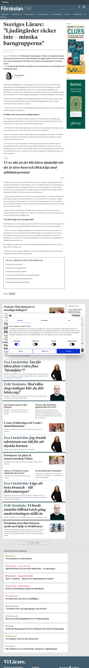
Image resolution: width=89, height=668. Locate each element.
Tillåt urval (44, 351)
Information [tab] (44, 320)
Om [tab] (69, 320)
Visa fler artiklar (34, 612)
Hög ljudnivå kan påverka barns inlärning (16, 309)
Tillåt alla (68, 351)
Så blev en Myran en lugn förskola (14, 301)
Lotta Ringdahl (19, 112)
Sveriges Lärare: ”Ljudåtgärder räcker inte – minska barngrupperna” (22, 312)
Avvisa (21, 351)
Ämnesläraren (15, 14)
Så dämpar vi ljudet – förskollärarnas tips (16, 305)
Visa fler (76, 387)
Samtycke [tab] (20, 320)
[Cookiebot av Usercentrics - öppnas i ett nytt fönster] (73, 315)
